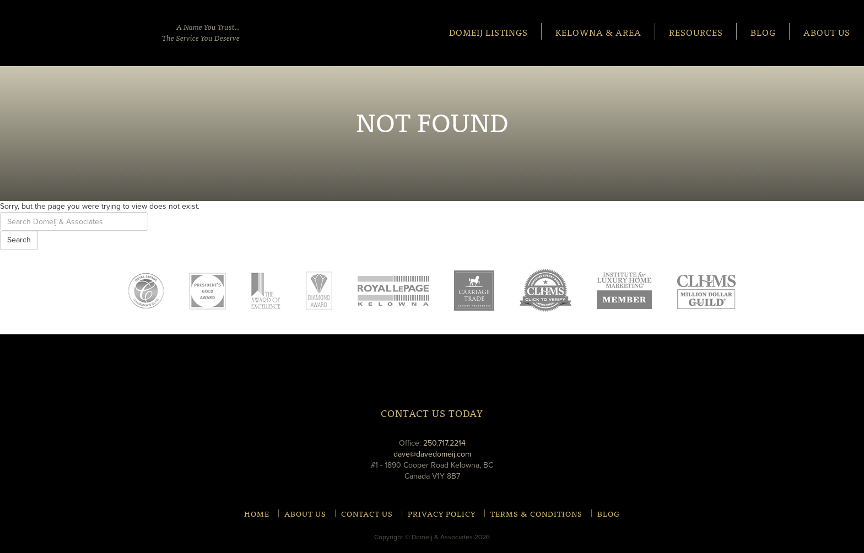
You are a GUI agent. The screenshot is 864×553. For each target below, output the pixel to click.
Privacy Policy (442, 513)
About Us (826, 32)
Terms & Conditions (536, 513)
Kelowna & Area (598, 32)
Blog (763, 32)
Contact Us (367, 513)
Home (256, 513)
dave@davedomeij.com (432, 454)
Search (19, 240)
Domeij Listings (488, 32)
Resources (696, 32)
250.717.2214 (444, 443)
